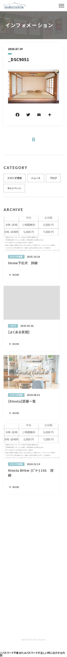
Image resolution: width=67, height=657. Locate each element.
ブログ (53, 179)
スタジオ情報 (14, 179)
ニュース (35, 179)
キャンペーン (14, 189)
